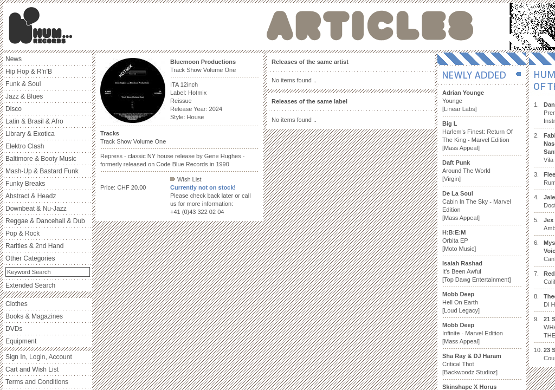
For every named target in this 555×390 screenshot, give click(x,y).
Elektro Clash (24, 146)
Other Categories (30, 258)
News (13, 59)
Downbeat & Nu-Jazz (36, 208)
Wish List (186, 179)
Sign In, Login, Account (38, 357)
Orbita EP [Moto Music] (459, 240)
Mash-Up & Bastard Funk (42, 171)
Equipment (20, 341)
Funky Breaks (25, 183)
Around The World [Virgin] (466, 170)
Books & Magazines (34, 316)
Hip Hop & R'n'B (28, 71)
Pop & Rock (22, 233)
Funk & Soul (23, 84)
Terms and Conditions (36, 382)
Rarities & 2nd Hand (34, 246)
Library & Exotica (30, 134)
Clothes (16, 304)
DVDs (13, 329)
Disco (13, 109)
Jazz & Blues (24, 96)
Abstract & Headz (30, 196)
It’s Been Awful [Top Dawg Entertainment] (476, 271)
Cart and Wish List (32, 369)
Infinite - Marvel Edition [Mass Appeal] (472, 333)
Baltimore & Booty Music (40, 158)
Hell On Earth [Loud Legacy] (461, 302)
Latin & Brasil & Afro (34, 121)
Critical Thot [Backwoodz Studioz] (471, 364)
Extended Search (30, 285)
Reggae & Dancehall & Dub (45, 221)
